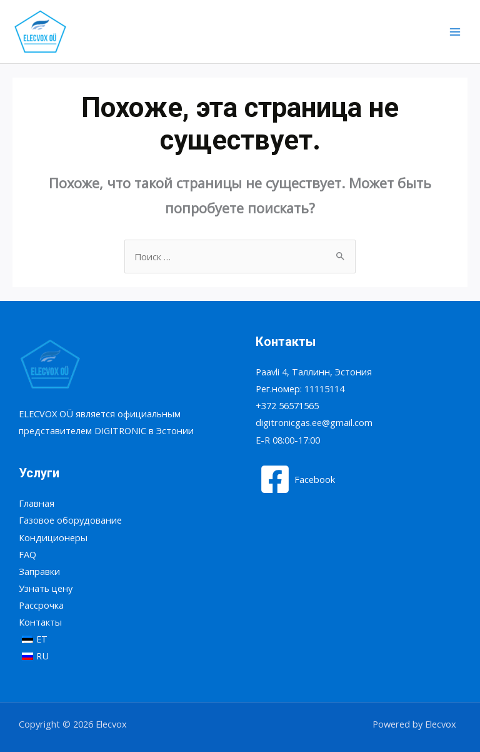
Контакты (40, 622)
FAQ (27, 554)
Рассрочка (41, 605)
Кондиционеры (53, 537)
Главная (36, 503)
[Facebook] (297, 479)
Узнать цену (45, 588)
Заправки (39, 571)
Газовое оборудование (70, 520)
